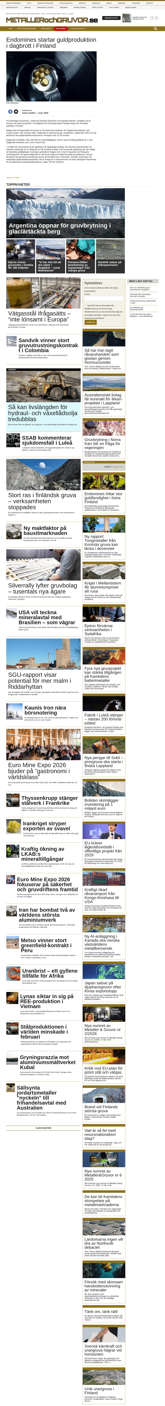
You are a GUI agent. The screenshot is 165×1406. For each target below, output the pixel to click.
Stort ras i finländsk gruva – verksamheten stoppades (140, 289)
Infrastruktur (12, 7)
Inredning (64, 7)
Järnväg (27, 7)
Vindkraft (122, 3)
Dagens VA (96, 3)
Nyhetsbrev (61, 29)
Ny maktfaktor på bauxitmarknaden (136, 309)
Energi (109, 3)
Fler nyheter (43, 1212)
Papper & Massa (80, 7)
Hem (10, 29)
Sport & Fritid (97, 7)
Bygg (29, 3)
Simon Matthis (29, 113)
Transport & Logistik (45, 7)
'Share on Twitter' (13, 178)
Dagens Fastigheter (45, 3)
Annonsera (46, 29)
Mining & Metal (131, 7)
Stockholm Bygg (66, 3)
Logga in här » (117, 467)
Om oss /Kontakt (78, 29)
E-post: (87, 294)
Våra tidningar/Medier (26, 29)
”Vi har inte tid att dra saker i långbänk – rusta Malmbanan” (141, 315)
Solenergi (136, 3)
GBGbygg (82, 3)
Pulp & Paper (114, 7)
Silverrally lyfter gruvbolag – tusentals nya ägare (140, 295)
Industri (149, 3)
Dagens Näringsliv (13, 3)
